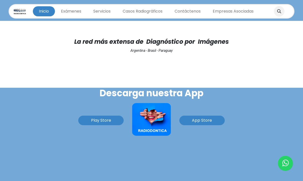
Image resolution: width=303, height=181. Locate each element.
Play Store (101, 120)
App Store (202, 120)
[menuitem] (44, 11)
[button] (279, 11)
